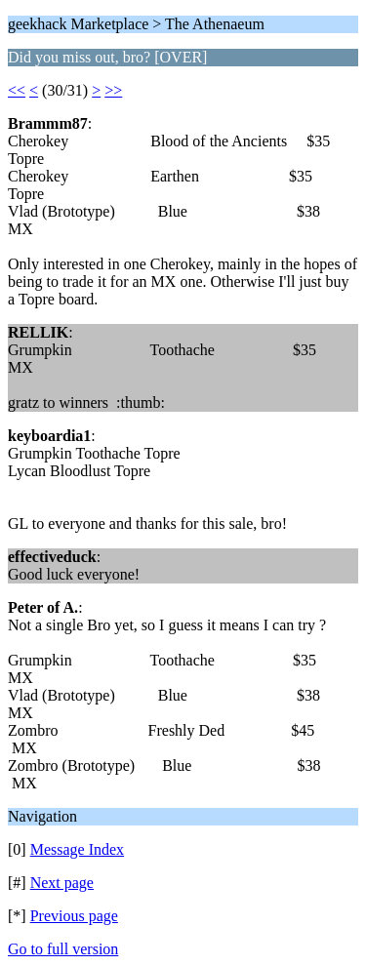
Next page (62, 882)
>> (113, 90)
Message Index (77, 849)
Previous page (74, 915)
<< (16, 90)
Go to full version (63, 949)
